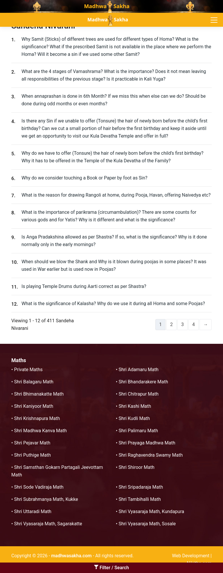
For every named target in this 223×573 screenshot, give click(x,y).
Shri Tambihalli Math (139, 499)
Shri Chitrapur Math (138, 394)
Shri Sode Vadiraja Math (38, 487)
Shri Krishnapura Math (37, 418)
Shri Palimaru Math (138, 430)
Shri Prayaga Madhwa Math (146, 443)
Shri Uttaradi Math (32, 511)
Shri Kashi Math (134, 406)
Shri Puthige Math (32, 455)
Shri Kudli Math (134, 418)
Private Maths (28, 369)
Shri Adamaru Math (138, 369)
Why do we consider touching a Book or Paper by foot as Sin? (84, 178)
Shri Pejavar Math (32, 443)
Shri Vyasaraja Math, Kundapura (151, 511)
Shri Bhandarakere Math (143, 382)
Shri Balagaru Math (33, 382)
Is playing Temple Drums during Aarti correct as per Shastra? (83, 286)
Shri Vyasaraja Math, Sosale (147, 523)
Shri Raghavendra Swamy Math (150, 455)
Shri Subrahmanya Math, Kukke (46, 499)
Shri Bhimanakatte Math (39, 394)
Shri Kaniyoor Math (33, 406)
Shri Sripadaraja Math (140, 487)
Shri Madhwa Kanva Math (40, 430)
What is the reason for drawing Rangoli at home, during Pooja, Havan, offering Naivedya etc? (116, 195)
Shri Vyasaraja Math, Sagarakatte (48, 523)
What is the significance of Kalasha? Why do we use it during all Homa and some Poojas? (113, 303)
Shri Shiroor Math (136, 467)
